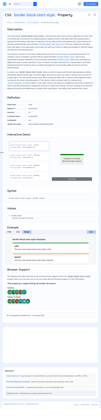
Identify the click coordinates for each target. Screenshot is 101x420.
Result (26, 244)
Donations (94, 417)
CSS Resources (19, 22)
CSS (18, 244)
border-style (63, 72)
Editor (91, 244)
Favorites (91, 4)
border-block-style (66, 69)
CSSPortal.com (19, 416)
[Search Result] (23, 4)
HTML (9, 244)
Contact (76, 417)
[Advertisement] (50, 32)
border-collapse (15, 95)
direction (60, 56)
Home (9, 22)
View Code (72, 191)
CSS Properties (33, 22)
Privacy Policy (85, 417)
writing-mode (45, 56)
